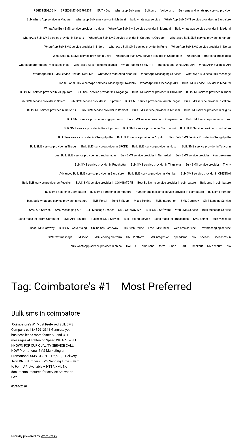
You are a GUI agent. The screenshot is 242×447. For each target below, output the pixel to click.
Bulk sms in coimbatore (45, 313)
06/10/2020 (19, 386)
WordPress (49, 436)
